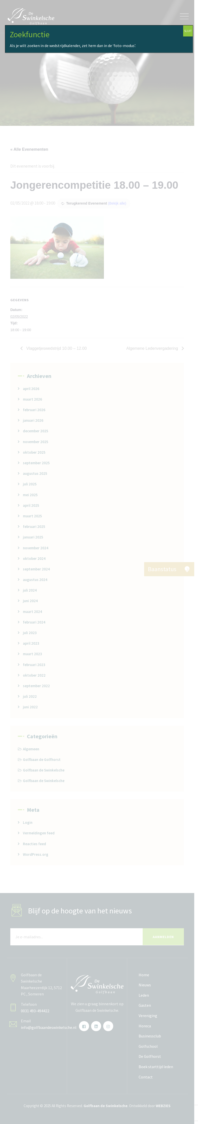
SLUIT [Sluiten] (188, 31)
